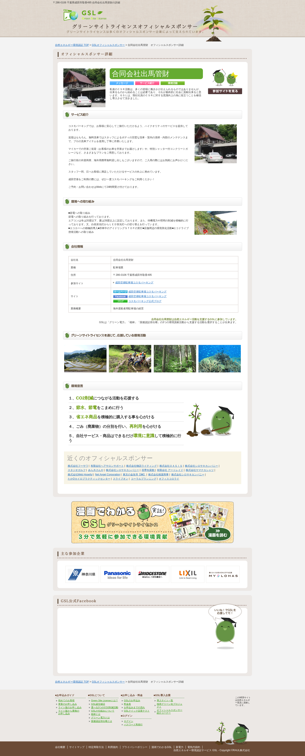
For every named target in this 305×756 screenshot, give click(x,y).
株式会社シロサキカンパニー (201, 465)
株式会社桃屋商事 (158, 474)
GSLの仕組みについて (102, 710)
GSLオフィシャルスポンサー (108, 45)
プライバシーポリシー (134, 747)
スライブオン (120, 478)
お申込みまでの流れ (134, 707)
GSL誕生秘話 (98, 704)
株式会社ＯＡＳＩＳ (170, 465)
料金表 (127, 704)
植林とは (95, 714)
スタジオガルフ (77, 470)
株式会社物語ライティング (141, 465)
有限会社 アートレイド (170, 470)
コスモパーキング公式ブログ (144, 301)
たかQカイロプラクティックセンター (89, 478)
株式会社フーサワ (78, 465)
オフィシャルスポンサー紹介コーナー (169, 711)
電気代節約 (193, 747)
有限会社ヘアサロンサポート (107, 465)
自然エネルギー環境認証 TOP (72, 45)
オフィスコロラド (169, 478)
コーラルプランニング (143, 478)
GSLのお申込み (132, 700)
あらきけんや (95, 470)
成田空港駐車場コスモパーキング (134, 282)
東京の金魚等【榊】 (134, 474)
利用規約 (113, 747)
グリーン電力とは (100, 717)
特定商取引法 (96, 747)
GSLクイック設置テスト (137, 710)
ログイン (128, 721)
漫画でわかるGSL (161, 747)
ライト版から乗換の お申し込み (68, 712)
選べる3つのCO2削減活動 (104, 707)
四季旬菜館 (148, 470)
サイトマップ (77, 747)
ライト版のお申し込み (70, 707)
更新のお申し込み (67, 704)
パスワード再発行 (133, 724)
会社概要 (60, 747)
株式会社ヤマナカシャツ (200, 470)
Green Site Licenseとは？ (104, 700)
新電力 (179, 747)
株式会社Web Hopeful (80, 474)
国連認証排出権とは (101, 721)
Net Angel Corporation (107, 474)
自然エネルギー (182, 750)
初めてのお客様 (66, 700)
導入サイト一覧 (165, 700)
